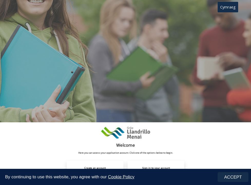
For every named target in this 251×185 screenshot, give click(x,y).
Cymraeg (228, 7)
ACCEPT (233, 177)
